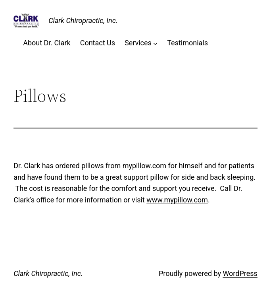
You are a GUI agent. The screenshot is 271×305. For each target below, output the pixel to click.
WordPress (240, 273)
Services (138, 43)
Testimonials (187, 43)
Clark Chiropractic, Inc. (82, 20)
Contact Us (97, 43)
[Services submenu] (155, 43)
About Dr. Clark (47, 43)
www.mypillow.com (177, 200)
